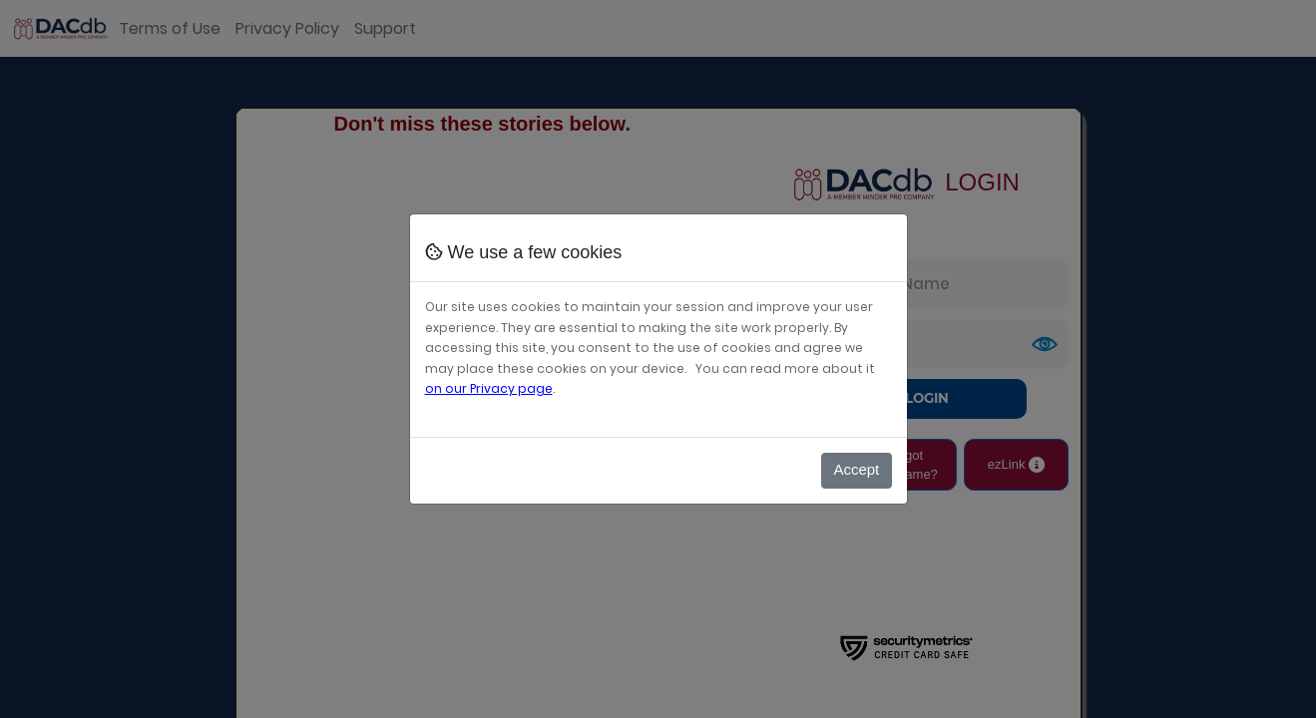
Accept (856, 469)
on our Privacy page (489, 388)
